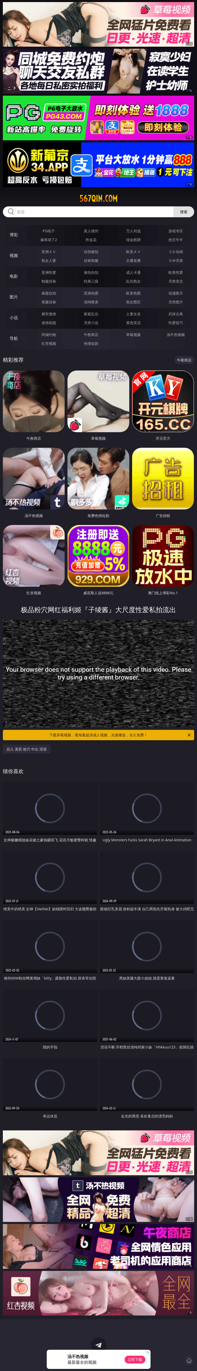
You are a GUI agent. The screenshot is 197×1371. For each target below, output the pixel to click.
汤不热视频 (176, 334)
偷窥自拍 (49, 293)
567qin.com (98, 198)
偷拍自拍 (91, 272)
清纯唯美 (91, 301)
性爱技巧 (175, 322)
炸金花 (91, 239)
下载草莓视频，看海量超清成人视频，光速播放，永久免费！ (120, 735)
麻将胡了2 (48, 239)
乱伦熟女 (133, 281)
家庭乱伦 (91, 313)
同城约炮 (49, 334)
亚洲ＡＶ (49, 251)
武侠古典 (175, 313)
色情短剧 (91, 343)
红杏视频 (49, 343)
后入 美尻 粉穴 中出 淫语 (26, 749)
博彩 (14, 234)
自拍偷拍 (91, 251)
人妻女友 (133, 313)
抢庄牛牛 (175, 239)
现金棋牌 (133, 239)
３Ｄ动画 (175, 251)
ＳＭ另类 (175, 260)
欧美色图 (133, 293)
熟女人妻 (49, 260)
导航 (14, 338)
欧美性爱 (175, 272)
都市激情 (49, 313)
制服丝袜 (49, 281)
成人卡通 (133, 272)
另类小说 (91, 322)
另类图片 (175, 301)
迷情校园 (49, 322)
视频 (14, 255)
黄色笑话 (133, 322)
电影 (14, 276)
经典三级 (91, 281)
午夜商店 (91, 334)
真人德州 (91, 230)
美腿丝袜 (49, 301)
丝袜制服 (91, 260)
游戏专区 (175, 230)
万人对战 (133, 230)
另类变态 (175, 281)
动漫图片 (175, 293)
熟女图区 (133, 301)
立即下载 (135, 1359)
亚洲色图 (91, 293)
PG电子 (49, 230)
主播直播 (133, 260)
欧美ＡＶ (133, 251)
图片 (14, 297)
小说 (14, 317)
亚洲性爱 (49, 272)
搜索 (183, 211)
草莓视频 (133, 334)
